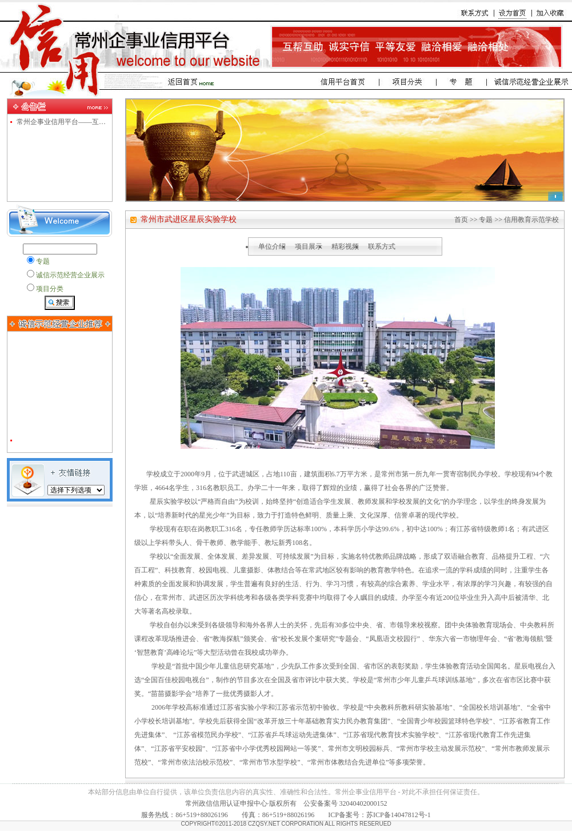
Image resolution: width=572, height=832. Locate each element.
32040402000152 (363, 803)
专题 (486, 220)
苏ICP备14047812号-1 (398, 815)
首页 (461, 220)
